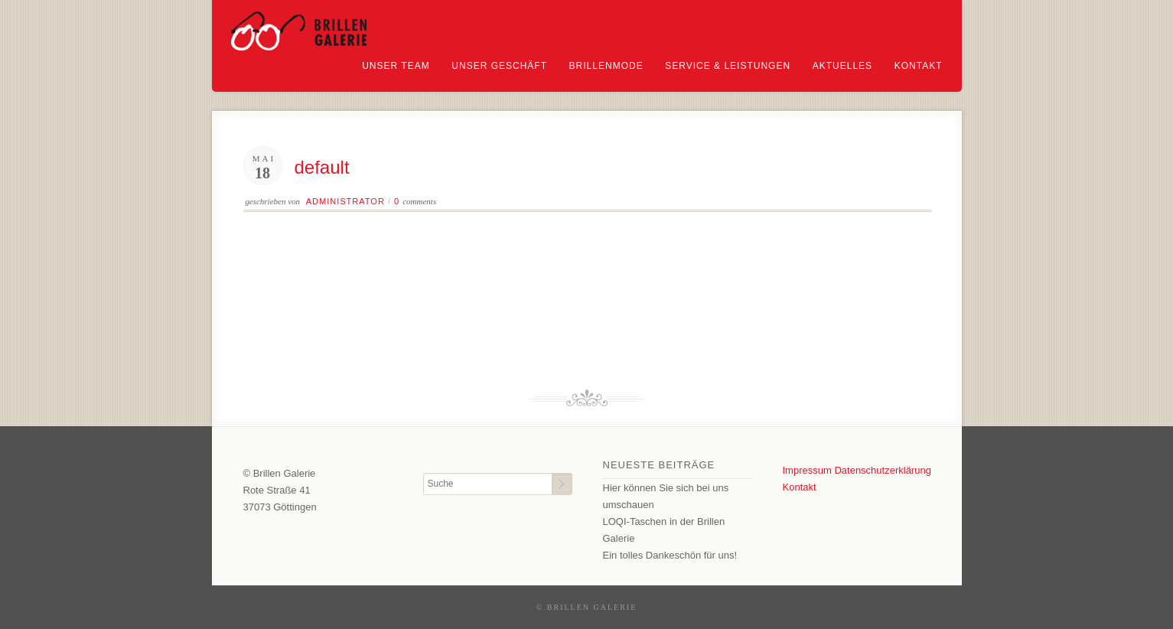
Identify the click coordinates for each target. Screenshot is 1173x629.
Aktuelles (842, 65)
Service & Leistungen (727, 65)
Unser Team (395, 65)
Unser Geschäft (499, 65)
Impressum (807, 470)
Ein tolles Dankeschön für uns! (670, 555)
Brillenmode (606, 65)
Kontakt (918, 65)
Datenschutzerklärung (882, 470)
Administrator (345, 201)
